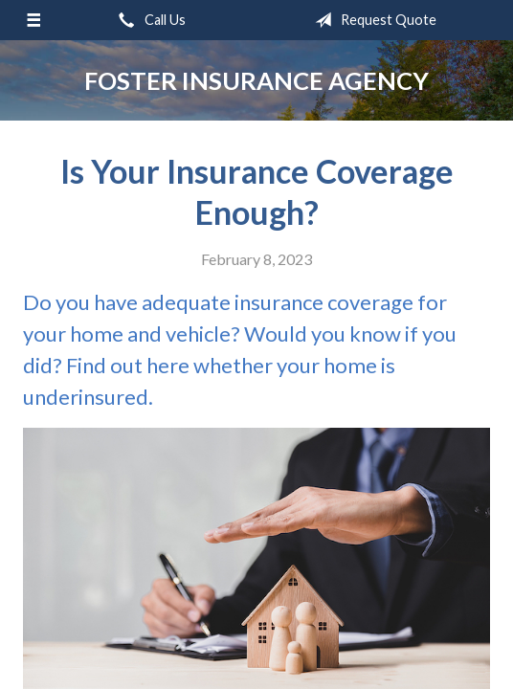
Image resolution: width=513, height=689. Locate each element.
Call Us (148, 20)
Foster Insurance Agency (256, 80)
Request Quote (371, 20)
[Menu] (33, 20)
